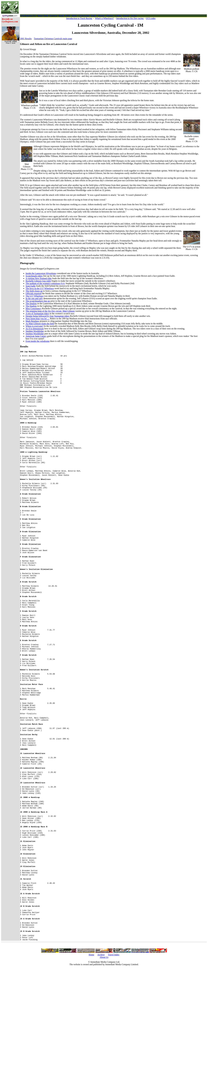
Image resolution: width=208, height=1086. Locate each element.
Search (126, 16)
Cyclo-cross (83, 16)
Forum (134, 16)
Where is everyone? (34, 326)
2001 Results (26, 38)
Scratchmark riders (34, 276)
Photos (101, 16)
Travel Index (113, 1072)
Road (61, 16)
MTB (67, 16)
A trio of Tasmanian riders (37, 313)
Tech (46, 16)
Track (93, 16)
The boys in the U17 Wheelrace (40, 288)
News (39, 16)
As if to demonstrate (35, 328)
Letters (118, 16)
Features (53, 16)
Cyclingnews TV (28, 16)
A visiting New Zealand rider (39, 278)
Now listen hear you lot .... (37, 318)
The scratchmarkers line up (38, 301)
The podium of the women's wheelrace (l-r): (45, 283)
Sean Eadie (31, 286)
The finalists (31, 303)
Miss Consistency (33, 308)
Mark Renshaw (32, 321)
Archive (101, 1072)
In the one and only (34, 298)
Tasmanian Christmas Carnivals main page (53, 38)
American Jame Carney (36, 336)
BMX (74, 16)
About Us (104, 1075)
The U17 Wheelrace (35, 296)
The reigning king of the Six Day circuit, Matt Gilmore (50, 311)
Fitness (110, 16)
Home (91, 1072)
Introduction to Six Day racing (130, 18)
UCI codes (151, 18)
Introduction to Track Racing (79, 18)
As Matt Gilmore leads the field (40, 323)
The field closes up (34, 291)
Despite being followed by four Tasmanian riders (47, 316)
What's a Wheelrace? (104, 18)
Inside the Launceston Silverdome (41, 273)
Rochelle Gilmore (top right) (38, 281)
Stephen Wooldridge (35, 331)
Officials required (33, 293)
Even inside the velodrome (38, 341)
